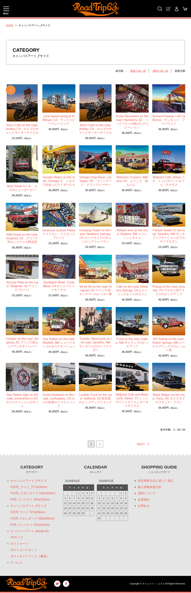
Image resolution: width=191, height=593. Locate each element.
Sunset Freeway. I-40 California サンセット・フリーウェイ (168, 120)
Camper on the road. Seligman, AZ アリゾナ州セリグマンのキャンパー (22, 342)
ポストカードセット (23, 550)
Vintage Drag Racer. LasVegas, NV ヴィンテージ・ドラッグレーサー (95, 181)
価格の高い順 (160, 70)
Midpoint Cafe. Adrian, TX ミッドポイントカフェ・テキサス (169, 181)
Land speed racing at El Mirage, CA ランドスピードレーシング (59, 120)
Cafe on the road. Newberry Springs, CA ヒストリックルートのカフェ (132, 290)
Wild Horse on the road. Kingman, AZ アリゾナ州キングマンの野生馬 (22, 238)
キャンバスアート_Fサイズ (28, 506)
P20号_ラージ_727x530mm (28, 487)
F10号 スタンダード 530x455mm (32, 518)
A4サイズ (16, 537)
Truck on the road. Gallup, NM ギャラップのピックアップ (132, 342)
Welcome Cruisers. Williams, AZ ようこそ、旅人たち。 (132, 181)
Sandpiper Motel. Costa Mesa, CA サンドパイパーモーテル (59, 286)
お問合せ (144, 506)
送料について (147, 493)
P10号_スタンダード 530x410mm (33, 493)
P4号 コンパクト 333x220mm (30, 499)
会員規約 (144, 499)
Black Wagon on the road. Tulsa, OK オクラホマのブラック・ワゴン (169, 398)
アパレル (16, 563)
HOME (10, 25)
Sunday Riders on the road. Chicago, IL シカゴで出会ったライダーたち (58, 181)
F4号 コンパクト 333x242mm (30, 525)
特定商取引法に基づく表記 (155, 480)
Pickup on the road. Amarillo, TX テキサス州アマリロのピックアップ (168, 290)
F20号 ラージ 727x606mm (28, 512)
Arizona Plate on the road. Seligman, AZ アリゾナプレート (22, 286)
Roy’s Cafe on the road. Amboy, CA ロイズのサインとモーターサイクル (22, 129)
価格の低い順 (138, 70)
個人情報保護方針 (150, 487)
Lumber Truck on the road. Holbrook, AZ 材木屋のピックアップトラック (95, 398)
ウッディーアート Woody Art (29, 531)
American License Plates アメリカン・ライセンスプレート (58, 234)
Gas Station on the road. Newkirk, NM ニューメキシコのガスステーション (58, 342)
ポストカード (19, 544)
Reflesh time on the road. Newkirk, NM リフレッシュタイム (132, 234)
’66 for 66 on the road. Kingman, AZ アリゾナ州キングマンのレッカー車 (95, 290)
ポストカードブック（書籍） (29, 556)
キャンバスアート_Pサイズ (28, 480)
